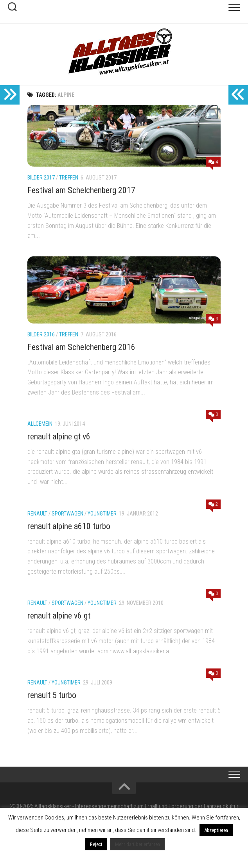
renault (37, 513)
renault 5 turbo (51, 695)
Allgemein (39, 424)
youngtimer (102, 513)
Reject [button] (96, 844)
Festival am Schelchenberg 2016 (81, 347)
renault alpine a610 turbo (68, 526)
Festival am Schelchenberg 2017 (81, 190)
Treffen (68, 177)
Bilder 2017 (41, 177)
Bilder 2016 (41, 334)
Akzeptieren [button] (216, 830)
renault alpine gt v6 (58, 436)
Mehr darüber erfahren (137, 844)
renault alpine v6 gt (58, 615)
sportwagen (67, 513)
